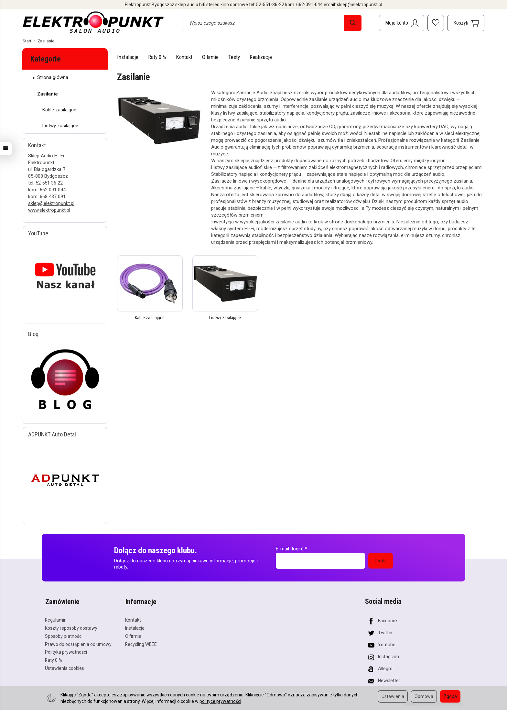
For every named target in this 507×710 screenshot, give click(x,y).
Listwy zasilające (225, 317)
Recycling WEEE (141, 643)
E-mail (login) (290, 549)
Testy (234, 57)
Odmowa (424, 696)
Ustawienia (393, 696)
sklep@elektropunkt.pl (51, 203)
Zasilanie (47, 94)
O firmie (210, 57)
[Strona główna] (94, 22)
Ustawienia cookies (64, 667)
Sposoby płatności (63, 635)
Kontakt (184, 57)
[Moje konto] (401, 23)
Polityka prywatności (66, 651)
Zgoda (450, 696)
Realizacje (261, 57)
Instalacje (127, 57)
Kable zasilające (150, 317)
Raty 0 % (157, 57)
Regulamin (56, 619)
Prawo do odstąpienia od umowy (78, 643)
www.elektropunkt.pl (49, 210)
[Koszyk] (465, 23)
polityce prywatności (220, 701)
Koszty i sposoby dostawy (71, 627)
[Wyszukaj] (352, 23)
